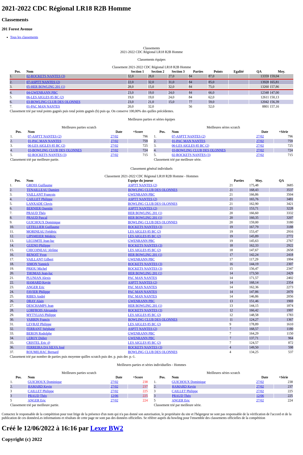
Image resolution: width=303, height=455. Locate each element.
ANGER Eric (36, 287)
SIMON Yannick (38, 264)
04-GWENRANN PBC (42, 92)
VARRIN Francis (38, 319)
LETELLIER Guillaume (43, 227)
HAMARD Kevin (38, 282)
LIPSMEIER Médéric (41, 236)
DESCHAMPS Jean (40, 305)
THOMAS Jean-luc (40, 273)
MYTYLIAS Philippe (41, 315)
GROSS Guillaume (39, 185)
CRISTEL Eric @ (38, 342)
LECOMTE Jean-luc (40, 241)
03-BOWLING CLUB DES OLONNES (53, 102)
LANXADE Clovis (39, 203)
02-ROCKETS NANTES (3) (45, 76)
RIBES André (36, 296)
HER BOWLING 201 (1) (145, 213)
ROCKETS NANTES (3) (145, 227)
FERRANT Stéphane (41, 329)
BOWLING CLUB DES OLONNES (152, 190)
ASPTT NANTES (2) (142, 185)
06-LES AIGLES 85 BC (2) (45, 97)
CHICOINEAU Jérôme (42, 250)
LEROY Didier (37, 338)
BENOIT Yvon (37, 254)
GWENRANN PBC (141, 194)
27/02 (114, 136)
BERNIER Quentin (40, 208)
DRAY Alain (35, 301)
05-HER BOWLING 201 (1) (45, 86)
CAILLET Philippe (40, 199)
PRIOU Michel (37, 268)
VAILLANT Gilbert (40, 259)
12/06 (114, 396)
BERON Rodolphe (39, 333)
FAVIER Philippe (38, 292)
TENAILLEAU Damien (43, 190)
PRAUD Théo (36, 213)
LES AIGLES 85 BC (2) (144, 231)
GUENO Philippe (38, 245)
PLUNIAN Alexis (39, 278)
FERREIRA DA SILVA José (46, 347)
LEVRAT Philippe (39, 324)
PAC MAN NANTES (142, 278)
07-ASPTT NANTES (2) (43, 82)
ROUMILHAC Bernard (42, 352)
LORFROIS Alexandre (42, 310)
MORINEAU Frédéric (42, 231)
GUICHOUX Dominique (43, 222)
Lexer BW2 (106, 428)
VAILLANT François (41, 194)
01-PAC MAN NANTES (43, 106)
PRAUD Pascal (37, 217)
